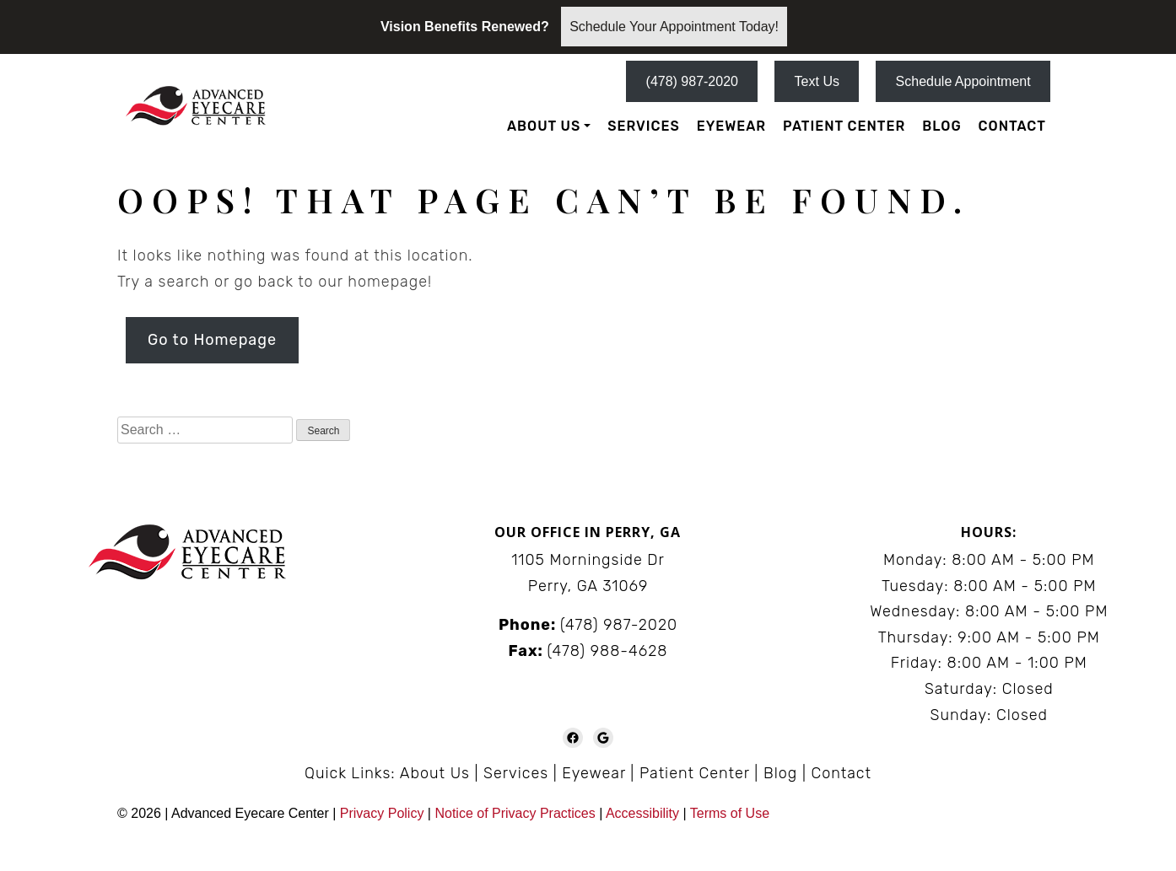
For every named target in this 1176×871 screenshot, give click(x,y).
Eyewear (731, 126)
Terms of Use (729, 813)
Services (643, 126)
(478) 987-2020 (692, 81)
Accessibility (642, 813)
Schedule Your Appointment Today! (674, 26)
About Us (543, 126)
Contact (1012, 126)
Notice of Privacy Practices (514, 813)
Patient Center (844, 126)
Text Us (817, 81)
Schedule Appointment (963, 81)
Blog (941, 126)
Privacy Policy (384, 813)
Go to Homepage (212, 340)
